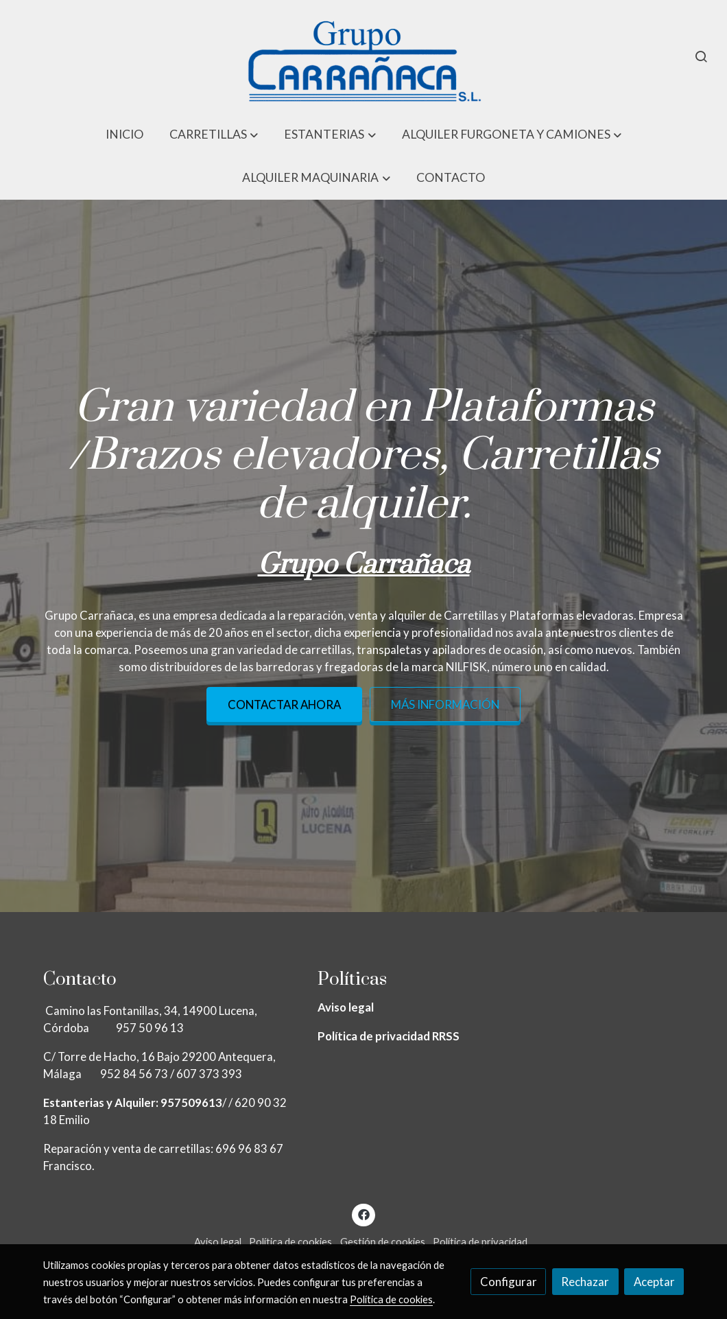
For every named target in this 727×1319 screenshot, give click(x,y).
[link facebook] (363, 1213)
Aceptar (654, 1281)
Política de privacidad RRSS (389, 1036)
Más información (445, 704)
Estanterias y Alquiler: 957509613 (132, 1102)
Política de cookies (290, 1242)
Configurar (508, 1281)
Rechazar (585, 1281)
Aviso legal (346, 1007)
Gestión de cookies (382, 1242)
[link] (363, 56)
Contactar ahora (284, 704)
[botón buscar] (701, 56)
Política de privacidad (480, 1242)
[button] (214, 134)
